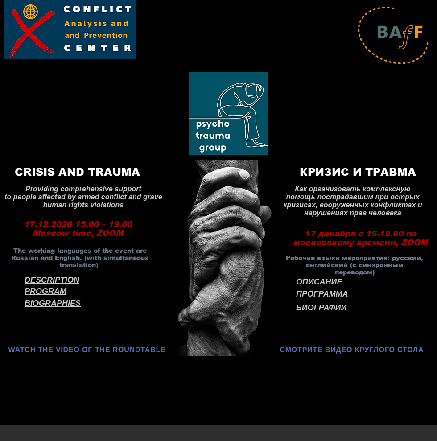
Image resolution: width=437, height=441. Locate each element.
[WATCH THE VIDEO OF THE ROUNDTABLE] (87, 350)
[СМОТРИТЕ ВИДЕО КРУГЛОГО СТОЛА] (352, 350)
